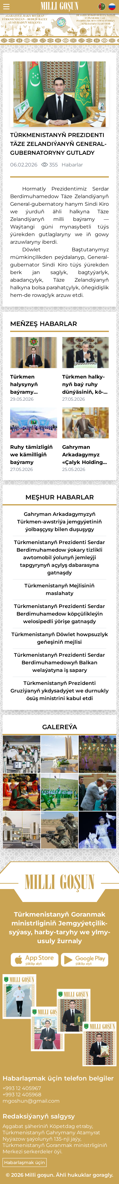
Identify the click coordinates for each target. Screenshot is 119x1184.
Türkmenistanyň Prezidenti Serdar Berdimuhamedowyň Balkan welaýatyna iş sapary (59, 662)
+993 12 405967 (22, 1088)
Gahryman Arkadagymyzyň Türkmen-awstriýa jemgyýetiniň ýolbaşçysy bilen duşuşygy (59, 521)
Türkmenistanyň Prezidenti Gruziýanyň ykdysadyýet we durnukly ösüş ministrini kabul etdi (59, 690)
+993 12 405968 (22, 1095)
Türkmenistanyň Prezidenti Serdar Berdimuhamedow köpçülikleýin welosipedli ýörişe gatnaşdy (59, 613)
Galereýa (59, 727)
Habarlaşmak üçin (24, 1162)
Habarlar (72, 165)
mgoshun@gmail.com (31, 1101)
